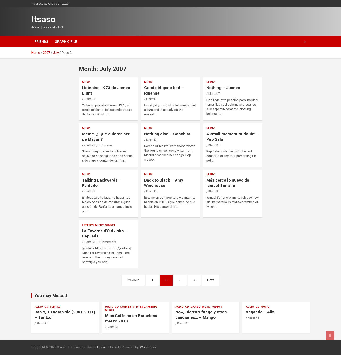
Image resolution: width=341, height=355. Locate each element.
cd (46, 306)
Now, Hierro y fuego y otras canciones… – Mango (201, 314)
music (86, 82)
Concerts (127, 306)
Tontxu (55, 306)
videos (110, 225)
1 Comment (106, 145)
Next (210, 280)
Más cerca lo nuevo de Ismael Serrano (227, 183)
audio (39, 306)
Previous (133, 280)
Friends (41, 42)
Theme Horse (96, 347)
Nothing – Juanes (223, 87)
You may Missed (50, 295)
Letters (88, 225)
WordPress (148, 347)
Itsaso (43, 19)
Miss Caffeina (146, 306)
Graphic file (66, 42)
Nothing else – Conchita (167, 133)
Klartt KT (90, 99)
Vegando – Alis (260, 311)
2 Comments (107, 242)
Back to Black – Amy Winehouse (163, 183)
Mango (195, 306)
